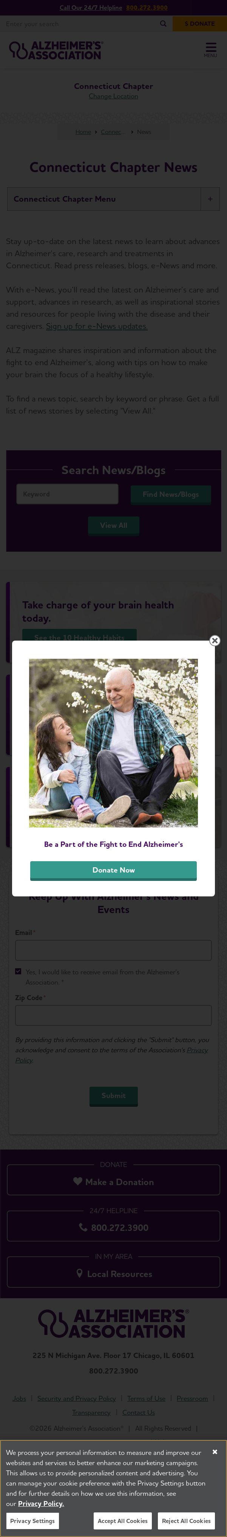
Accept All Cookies (123, 1522)
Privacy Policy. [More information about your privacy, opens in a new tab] (41, 1505)
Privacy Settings (32, 1522)
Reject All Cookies (186, 1522)
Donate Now (114, 869)
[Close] (215, 1453)
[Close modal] (215, 640)
